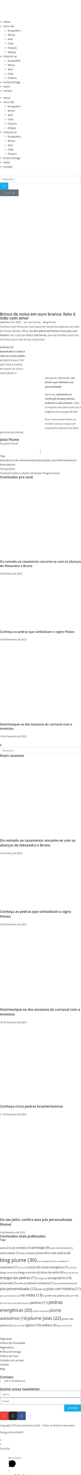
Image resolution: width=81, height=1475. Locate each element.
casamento (30, 460)
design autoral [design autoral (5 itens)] (8, 1272)
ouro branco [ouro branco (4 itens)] (9, 1303)
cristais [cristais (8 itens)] (33, 1267)
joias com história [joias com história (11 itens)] (63, 1288)
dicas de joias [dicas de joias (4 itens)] (71, 1273)
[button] (5, 473)
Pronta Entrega (11, 82)
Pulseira (12, 47)
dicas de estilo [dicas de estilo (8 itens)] (52, 1272)
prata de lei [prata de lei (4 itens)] (18, 1325)
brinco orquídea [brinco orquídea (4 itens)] (60, 1261)
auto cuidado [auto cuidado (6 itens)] (29, 1253)
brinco (3, 460)
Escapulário (14, 30)
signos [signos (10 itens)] (33, 1325)
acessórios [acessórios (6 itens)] (7, 1247)
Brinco (11, 34)
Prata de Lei (10, 56)
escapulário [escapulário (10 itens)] (60, 1278)
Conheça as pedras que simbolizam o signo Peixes (37, 632)
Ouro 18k (8, 26)
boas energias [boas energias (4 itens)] (44, 1261)
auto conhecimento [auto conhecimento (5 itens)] (61, 1248)
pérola (11, 464)
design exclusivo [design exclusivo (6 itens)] (29, 1272)
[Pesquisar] (4, 186)
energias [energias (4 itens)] (42, 1278)
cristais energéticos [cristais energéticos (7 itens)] (54, 1267)
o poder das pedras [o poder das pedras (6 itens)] (56, 1295)
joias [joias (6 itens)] (41, 1289)
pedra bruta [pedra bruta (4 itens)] (23, 1303)
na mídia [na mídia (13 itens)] (31, 1295)
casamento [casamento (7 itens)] (8, 1267)
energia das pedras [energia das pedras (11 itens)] (18, 1277)
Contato (7, 90)
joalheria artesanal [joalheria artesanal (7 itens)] (39, 1283)
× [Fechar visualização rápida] (0, 1440)
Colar (11, 43)
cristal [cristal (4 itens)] (72, 1267)
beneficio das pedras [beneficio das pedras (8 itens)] (55, 1253)
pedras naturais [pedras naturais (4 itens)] (41, 1311)
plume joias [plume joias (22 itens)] (44, 1318)
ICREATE (19, 1432)
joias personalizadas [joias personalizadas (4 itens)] (10, 1296)
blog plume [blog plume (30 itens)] (18, 1260)
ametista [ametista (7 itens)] (23, 1248)
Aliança (12, 52)
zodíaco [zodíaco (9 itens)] (49, 1325)
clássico (41, 460)
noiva (68, 460)
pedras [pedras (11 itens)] (39, 1302)
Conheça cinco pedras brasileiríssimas (31, 1106)
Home (6, 21)
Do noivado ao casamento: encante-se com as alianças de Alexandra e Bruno (37, 842)
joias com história (55, 460)
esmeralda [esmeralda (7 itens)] (8, 1283)
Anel (10, 39)
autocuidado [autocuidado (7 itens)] (9, 1253)
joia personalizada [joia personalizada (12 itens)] (18, 1288)
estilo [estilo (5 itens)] (21, 1283)
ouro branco (65, 403)
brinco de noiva (16, 460)
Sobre (6, 86)
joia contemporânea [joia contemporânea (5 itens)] (65, 1283)
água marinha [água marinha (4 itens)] (64, 1325)
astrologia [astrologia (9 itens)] (40, 1248)
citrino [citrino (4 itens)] (22, 1267)
